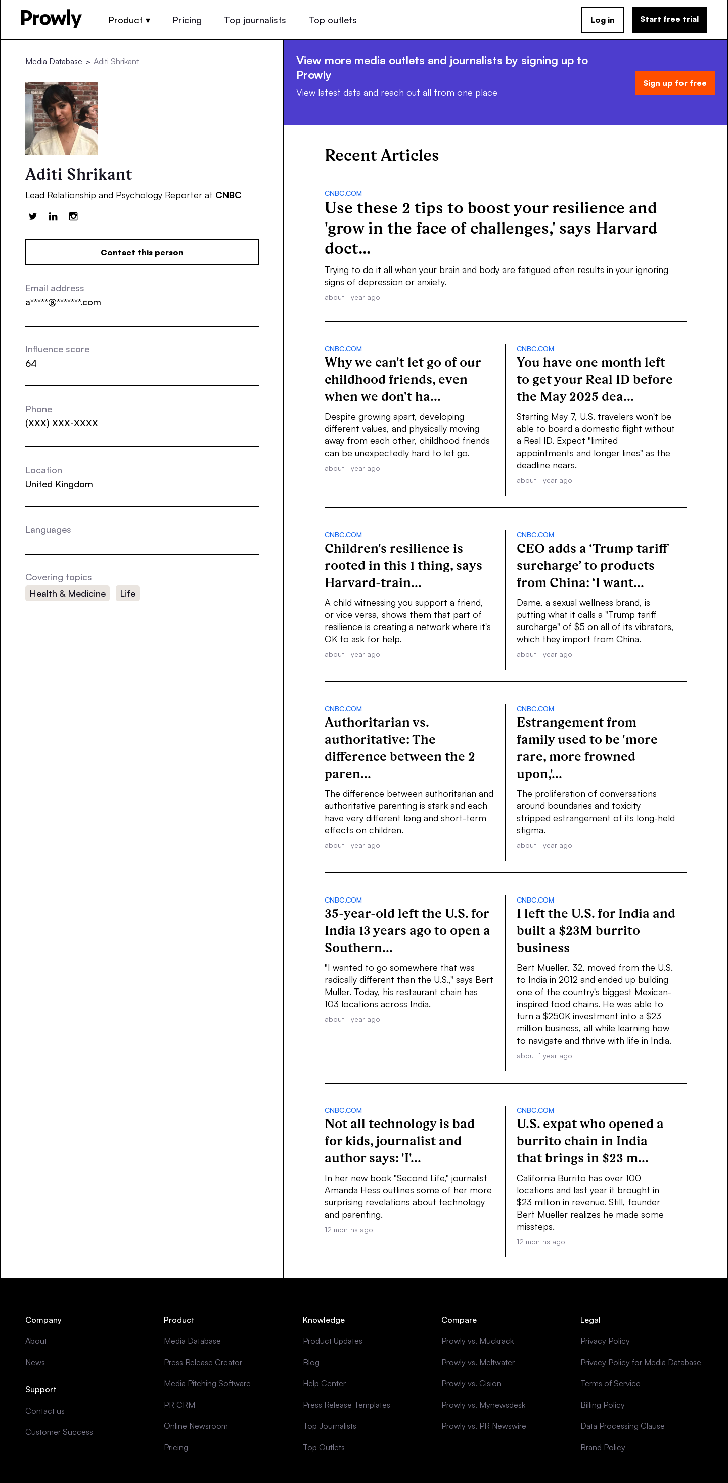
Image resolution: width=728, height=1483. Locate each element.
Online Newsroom (196, 1426)
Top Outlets (324, 1447)
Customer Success (59, 1432)
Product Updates (332, 1341)
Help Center (324, 1383)
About (36, 1341)
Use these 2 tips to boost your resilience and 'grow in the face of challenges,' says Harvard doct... (491, 227)
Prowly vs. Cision (471, 1383)
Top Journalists (329, 1426)
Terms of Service (610, 1383)
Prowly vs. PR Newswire (483, 1426)
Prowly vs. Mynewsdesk (483, 1405)
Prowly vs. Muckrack (477, 1341)
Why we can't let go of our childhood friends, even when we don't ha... (403, 379)
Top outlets (332, 19)
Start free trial (669, 19)
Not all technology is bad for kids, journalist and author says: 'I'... (400, 1140)
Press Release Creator (203, 1362)
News (35, 1362)
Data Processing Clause (622, 1426)
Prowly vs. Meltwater (478, 1362)
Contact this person (142, 252)
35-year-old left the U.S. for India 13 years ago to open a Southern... (407, 930)
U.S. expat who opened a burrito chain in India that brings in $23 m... (590, 1140)
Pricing (187, 19)
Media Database (53, 61)
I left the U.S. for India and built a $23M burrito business (596, 930)
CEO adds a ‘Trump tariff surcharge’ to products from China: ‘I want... (592, 565)
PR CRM (179, 1405)
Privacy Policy (605, 1341)
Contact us (45, 1411)
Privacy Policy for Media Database (640, 1362)
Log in (602, 20)
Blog (311, 1362)
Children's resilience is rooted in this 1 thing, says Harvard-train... (403, 565)
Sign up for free (675, 83)
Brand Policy (602, 1447)
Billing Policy (602, 1405)
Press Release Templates (346, 1405)
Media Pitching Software (207, 1383)
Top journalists (255, 19)
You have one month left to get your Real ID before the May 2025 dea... (595, 379)
